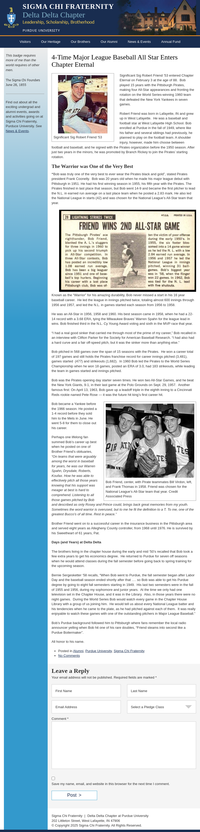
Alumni (78, 651)
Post (72, 795)
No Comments (69, 656)
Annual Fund (170, 42)
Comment (60, 719)
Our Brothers (80, 42)
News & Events (139, 42)
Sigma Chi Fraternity (129, 651)
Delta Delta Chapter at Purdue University (117, 816)
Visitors (25, 42)
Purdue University (98, 651)
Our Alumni (109, 42)
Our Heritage (50, 42)
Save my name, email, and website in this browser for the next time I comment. (111, 784)
